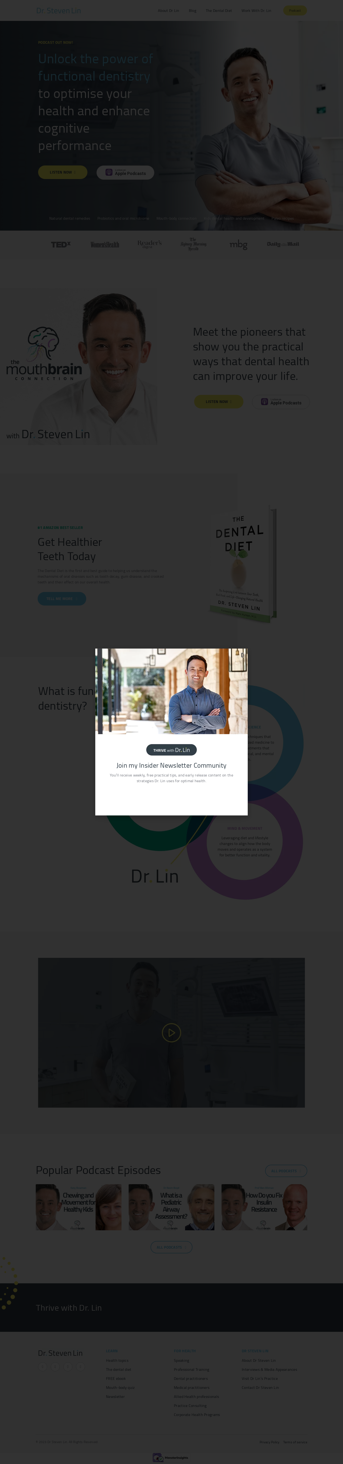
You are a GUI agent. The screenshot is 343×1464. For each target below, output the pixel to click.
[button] (242, 655)
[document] (171, 732)
